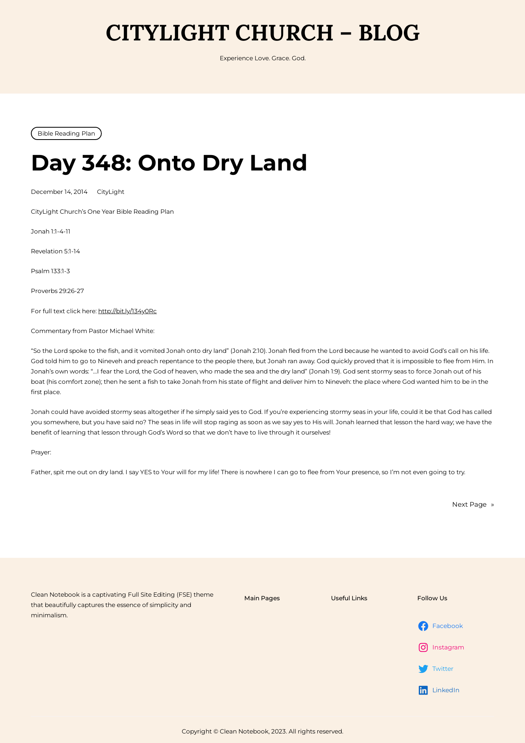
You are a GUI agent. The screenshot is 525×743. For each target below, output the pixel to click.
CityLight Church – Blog (263, 32)
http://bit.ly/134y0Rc (127, 311)
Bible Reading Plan (66, 133)
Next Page (473, 504)
